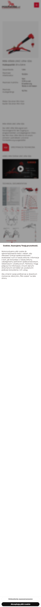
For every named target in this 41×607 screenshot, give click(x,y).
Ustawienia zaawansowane (20, 599)
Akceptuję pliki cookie (20, 604)
